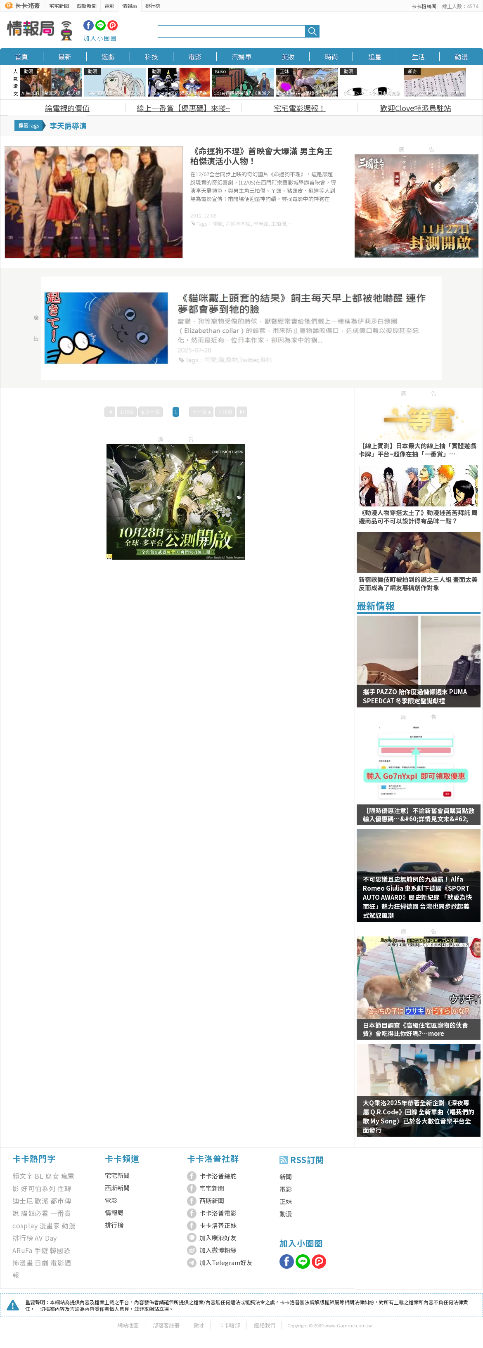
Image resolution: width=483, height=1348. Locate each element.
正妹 (285, 1201)
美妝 (288, 56)
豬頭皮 (296, 223)
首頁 (21, 56)
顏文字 (22, 1176)
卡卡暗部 (229, 1325)
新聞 (285, 1176)
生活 (418, 56)
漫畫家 (50, 1225)
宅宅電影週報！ (300, 107)
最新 (64, 56)
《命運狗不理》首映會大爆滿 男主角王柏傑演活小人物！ (261, 156)
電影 (109, 5)
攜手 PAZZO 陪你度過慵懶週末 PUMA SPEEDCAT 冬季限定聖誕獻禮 (415, 696)
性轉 (64, 1188)
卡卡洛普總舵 (218, 1175)
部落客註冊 (166, 1325)
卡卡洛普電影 (218, 1212)
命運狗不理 (238, 223)
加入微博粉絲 (218, 1250)
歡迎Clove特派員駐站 (415, 107)
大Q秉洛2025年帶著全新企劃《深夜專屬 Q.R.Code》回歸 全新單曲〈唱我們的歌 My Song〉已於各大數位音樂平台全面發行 (418, 1116)
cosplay (25, 1225)
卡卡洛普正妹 (218, 1225)
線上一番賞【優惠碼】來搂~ (183, 107)
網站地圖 (128, 1325)
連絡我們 (264, 1325)
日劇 (42, 1263)
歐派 (42, 1201)
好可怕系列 (38, 1188)
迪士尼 (22, 1201)
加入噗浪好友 (218, 1237)
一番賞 (60, 1213)
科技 (151, 56)
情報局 (129, 5)
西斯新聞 (87, 5)
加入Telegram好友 (226, 1262)
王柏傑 (278, 223)
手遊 (41, 1250)
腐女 (52, 1176)
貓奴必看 (35, 1213)
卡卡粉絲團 (424, 5)
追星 (374, 56)
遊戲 (108, 56)
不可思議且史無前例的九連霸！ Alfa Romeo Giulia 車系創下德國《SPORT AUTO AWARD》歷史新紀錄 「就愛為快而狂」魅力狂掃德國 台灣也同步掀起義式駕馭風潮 (417, 897)
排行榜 (152, 5)
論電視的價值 (67, 107)
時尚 (331, 56)
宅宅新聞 (59, 5)
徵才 (199, 1325)
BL (39, 1176)
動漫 (461, 56)
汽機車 (241, 56)
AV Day (46, 1238)
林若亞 (260, 223)
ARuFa (22, 1250)
